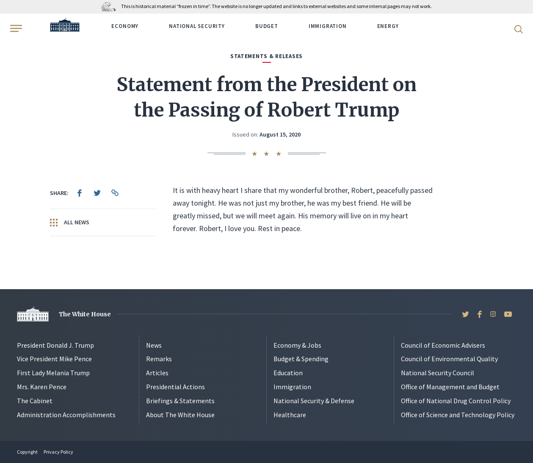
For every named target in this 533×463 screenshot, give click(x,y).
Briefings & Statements (180, 400)
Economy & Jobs (297, 345)
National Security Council (437, 372)
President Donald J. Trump (55, 345)
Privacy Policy (58, 452)
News (154, 345)
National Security (197, 26)
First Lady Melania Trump (53, 372)
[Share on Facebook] (79, 193)
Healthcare (289, 414)
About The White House (180, 414)
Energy (388, 26)
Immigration (328, 26)
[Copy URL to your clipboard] (115, 193)
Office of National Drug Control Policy (456, 400)
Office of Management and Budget (450, 386)
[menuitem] (79, 193)
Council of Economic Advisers (443, 345)
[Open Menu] (15, 28)
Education (288, 372)
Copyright (27, 452)
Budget (266, 26)
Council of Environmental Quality (449, 358)
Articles (157, 372)
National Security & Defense (313, 400)
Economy (124, 26)
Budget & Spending (301, 358)
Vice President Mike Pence (54, 358)
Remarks (159, 358)
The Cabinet (34, 400)
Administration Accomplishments (66, 414)
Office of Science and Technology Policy (457, 414)
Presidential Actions (175, 386)
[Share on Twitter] (97, 193)
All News (69, 222)
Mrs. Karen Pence (41, 386)
